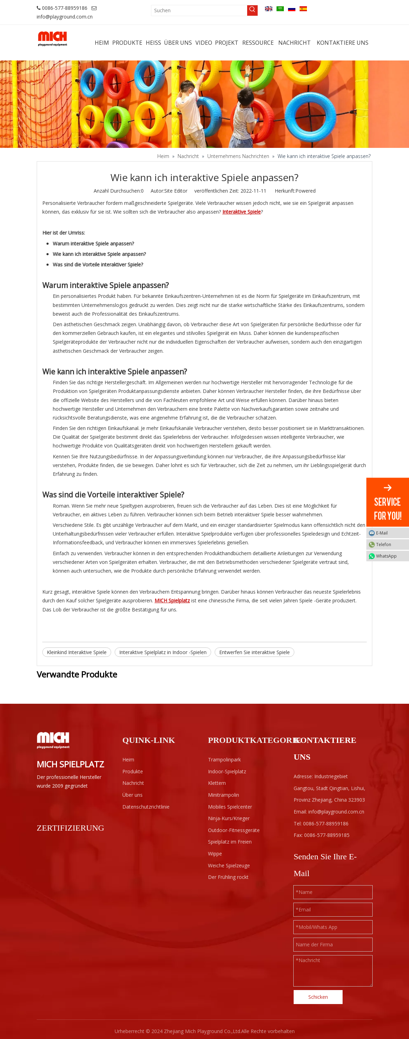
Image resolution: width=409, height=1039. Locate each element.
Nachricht (133, 783)
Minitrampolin (223, 794)
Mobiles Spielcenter (230, 806)
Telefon (391, 544)
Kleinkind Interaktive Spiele (77, 652)
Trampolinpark (224, 759)
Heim (128, 759)
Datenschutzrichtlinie (146, 806)
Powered (305, 190)
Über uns (132, 794)
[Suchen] (199, 10)
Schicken (318, 997)
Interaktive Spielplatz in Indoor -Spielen (163, 652)
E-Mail (391, 533)
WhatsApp (391, 556)
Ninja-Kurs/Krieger (229, 818)
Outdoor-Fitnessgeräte (234, 830)
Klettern (217, 783)
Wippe (215, 853)
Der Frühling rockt (228, 877)
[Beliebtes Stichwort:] (252, 10)
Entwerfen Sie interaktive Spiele (254, 652)
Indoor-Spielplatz (227, 771)
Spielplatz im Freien (230, 841)
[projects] (204, 104)
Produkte (132, 771)
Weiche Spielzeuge (229, 865)
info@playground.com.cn (65, 16)
